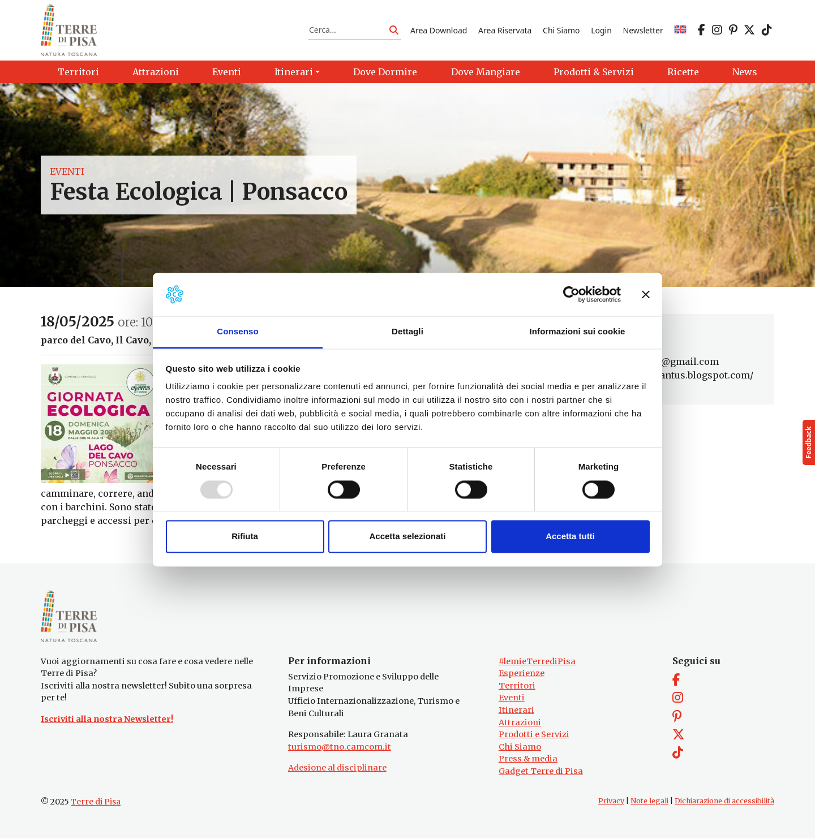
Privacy (611, 801)
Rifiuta (244, 536)
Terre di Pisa (96, 802)
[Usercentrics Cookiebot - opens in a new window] (571, 294)
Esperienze (521, 674)
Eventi (67, 172)
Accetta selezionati (407, 536)
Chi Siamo (561, 30)
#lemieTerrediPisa (537, 662)
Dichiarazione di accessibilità (724, 801)
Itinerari (516, 710)
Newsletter (643, 30)
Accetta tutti (570, 536)
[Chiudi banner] (646, 294)
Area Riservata (504, 30)
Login (601, 30)
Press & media (528, 760)
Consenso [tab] (237, 332)
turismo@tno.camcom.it (339, 747)
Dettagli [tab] (407, 332)
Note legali (649, 801)
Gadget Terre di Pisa (541, 772)
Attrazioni (520, 723)
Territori (517, 686)
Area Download (438, 30)
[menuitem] (680, 30)
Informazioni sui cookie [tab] (577, 332)
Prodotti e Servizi (534, 735)
